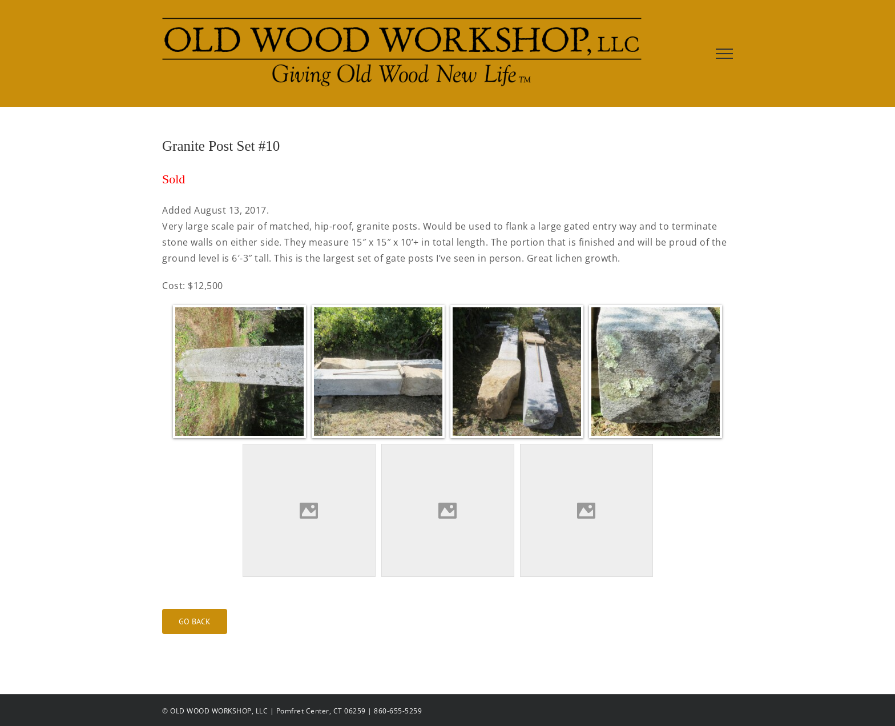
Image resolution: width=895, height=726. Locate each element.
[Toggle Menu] (724, 54)
